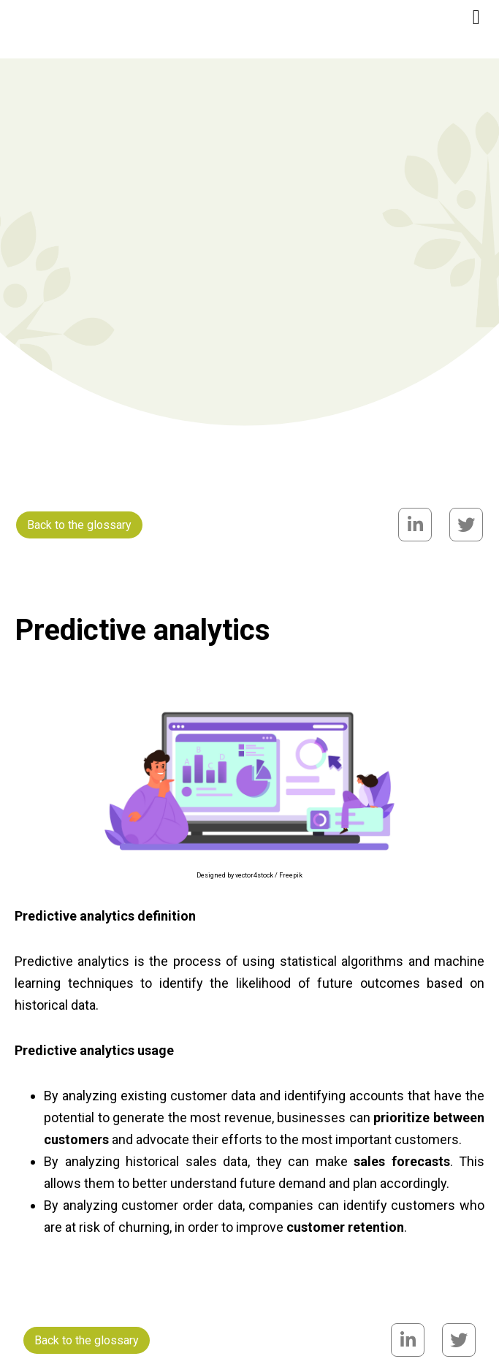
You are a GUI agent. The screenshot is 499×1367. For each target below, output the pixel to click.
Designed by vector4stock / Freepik (249, 875)
